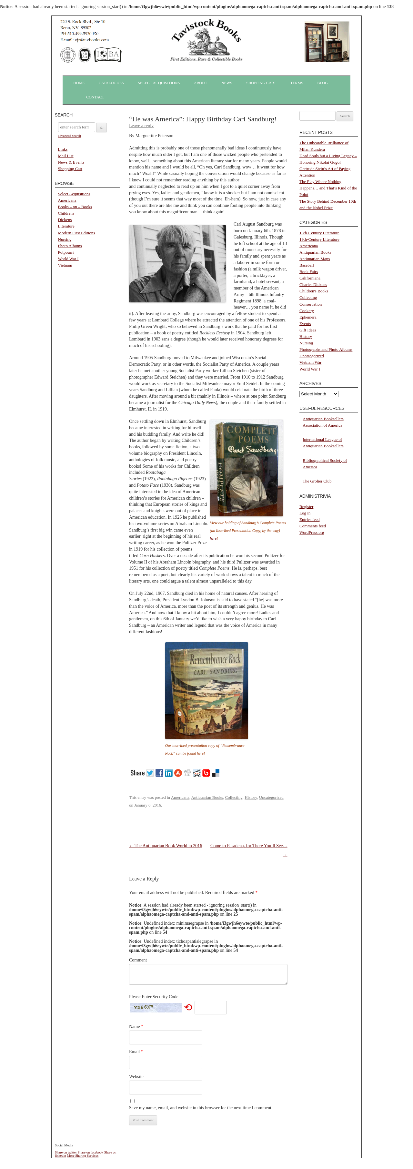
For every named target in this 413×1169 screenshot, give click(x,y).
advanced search (69, 135)
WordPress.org (311, 532)
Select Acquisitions (159, 83)
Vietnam (65, 265)
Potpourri (66, 252)
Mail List (66, 155)
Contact (95, 97)
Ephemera (308, 317)
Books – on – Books (75, 206)
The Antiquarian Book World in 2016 (165, 845)
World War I (68, 258)
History (251, 797)
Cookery (306, 310)
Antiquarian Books (207, 797)
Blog (322, 83)
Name (136, 1026)
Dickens (65, 219)
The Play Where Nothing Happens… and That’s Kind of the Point (328, 188)
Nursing (65, 239)
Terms (296, 83)
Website (136, 1076)
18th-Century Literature (319, 232)
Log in (304, 513)
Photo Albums (70, 245)
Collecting (234, 797)
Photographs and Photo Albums (325, 349)
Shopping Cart (261, 83)
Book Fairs (308, 271)
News (226, 83)
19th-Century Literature (319, 239)
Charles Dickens (313, 284)
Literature (66, 226)
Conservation (310, 304)
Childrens (66, 213)
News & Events (71, 162)
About (200, 83)
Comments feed (312, 526)
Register (306, 506)
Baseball (306, 265)
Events (305, 323)
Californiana (309, 278)
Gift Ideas (307, 330)
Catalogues (111, 83)
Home (79, 83)
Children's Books (313, 291)
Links (63, 149)
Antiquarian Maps (314, 258)
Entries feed (309, 519)
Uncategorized (271, 797)
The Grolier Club (317, 481)
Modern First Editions (76, 232)
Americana (67, 200)
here (213, 538)
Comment (138, 960)
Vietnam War (310, 362)
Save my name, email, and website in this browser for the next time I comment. (200, 1107)
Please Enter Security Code (153, 996)
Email (136, 1051)
